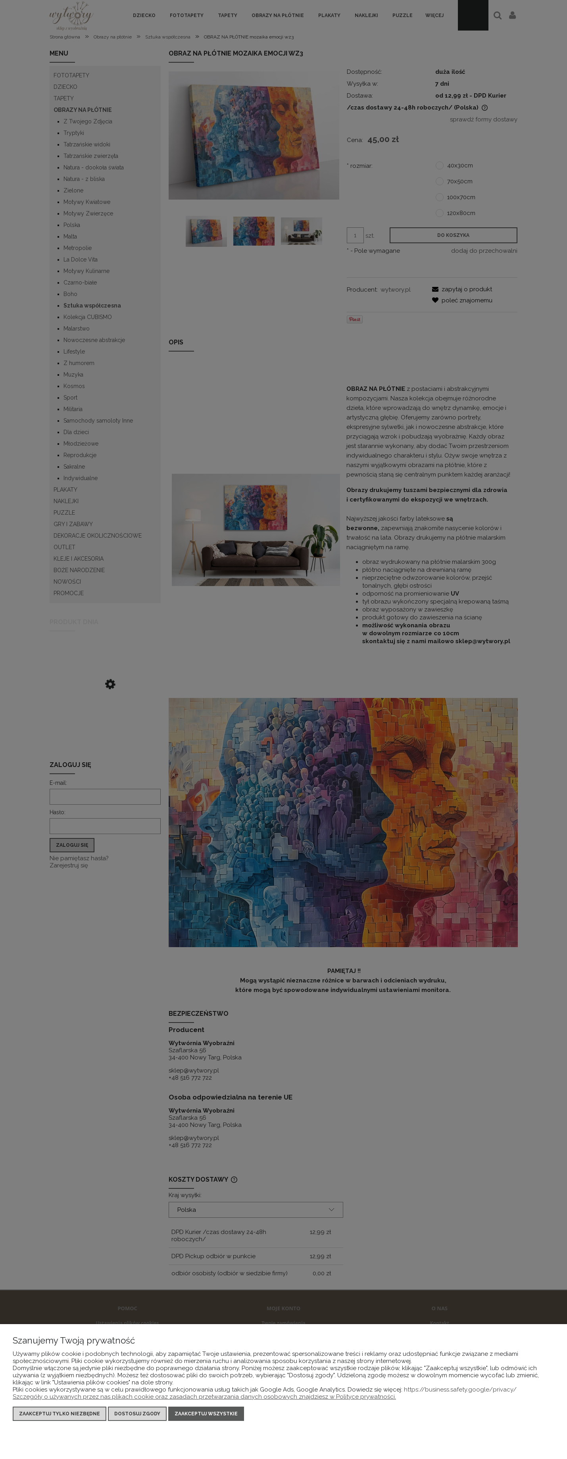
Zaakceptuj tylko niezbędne (59, 1414)
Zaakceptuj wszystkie (206, 1414)
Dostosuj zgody (137, 1414)
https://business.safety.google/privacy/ (460, 1389)
